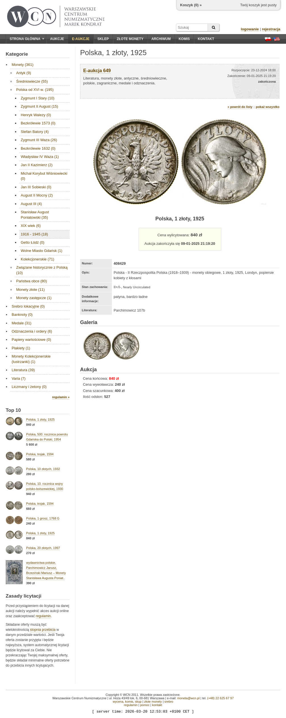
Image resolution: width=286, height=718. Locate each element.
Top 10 (13, 410)
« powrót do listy (239, 106)
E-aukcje (80, 39)
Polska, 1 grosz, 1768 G (42, 518)
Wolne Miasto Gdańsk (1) (41, 251)
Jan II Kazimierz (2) (37, 165)
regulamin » (61, 397)
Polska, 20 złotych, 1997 (43, 548)
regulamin (43, 616)
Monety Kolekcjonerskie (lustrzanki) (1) (31, 359)
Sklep (103, 39)
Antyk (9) (23, 73)
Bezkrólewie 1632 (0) (38, 148)
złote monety (153, 701)
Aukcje (57, 39)
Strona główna (27, 39)
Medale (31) (21, 323)
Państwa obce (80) (31, 281)
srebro (168, 701)
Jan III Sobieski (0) (36, 187)
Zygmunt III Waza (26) (39, 140)
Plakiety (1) (21, 348)
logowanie (250, 29)
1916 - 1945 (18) (34, 234)
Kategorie (17, 54)
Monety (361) (23, 64)
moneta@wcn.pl (188, 698)
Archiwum (161, 39)
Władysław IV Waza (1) (40, 157)
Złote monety (130, 39)
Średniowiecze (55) (32, 81)
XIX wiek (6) (31, 226)
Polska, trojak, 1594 (40, 454)
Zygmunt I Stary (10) (37, 98)
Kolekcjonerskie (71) (37, 259)
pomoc (144, 705)
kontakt (157, 705)
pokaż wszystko (267, 106)
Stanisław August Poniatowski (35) (35, 214)
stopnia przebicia (42, 630)
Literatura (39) (23, 370)
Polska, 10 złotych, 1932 (43, 469)
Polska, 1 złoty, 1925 (40, 419)
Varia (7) (19, 378)
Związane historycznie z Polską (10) (42, 270)
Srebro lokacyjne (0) (28, 306)
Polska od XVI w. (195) (35, 89)
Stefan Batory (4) (35, 132)
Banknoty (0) (22, 314)
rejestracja (271, 29)
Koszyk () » (191, 5)
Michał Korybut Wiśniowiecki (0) (44, 176)
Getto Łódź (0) (32, 242)
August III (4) (31, 204)
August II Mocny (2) (37, 195)
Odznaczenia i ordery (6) (32, 331)
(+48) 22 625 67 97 (220, 698)
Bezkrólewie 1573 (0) (38, 123)
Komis (184, 39)
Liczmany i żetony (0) (29, 387)
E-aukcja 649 (97, 70)
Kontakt (206, 39)
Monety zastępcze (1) (33, 298)
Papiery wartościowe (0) (31, 339)
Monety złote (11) (30, 289)
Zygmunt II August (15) (39, 106)
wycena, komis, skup (127, 701)
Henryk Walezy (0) (36, 115)
